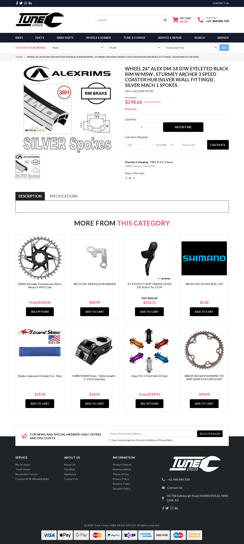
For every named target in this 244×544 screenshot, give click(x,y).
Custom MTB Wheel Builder (32, 479)
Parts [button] (39, 37)
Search (199, 37)
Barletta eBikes (122, 469)
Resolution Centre (26, 474)
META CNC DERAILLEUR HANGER (95, 284)
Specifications (63, 196)
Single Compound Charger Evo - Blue (40, 375)
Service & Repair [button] (170, 37)
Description (30, 196)
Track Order (22, 469)
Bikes (19, 37)
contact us (221, 3)
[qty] (136, 145)
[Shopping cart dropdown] (182, 19)
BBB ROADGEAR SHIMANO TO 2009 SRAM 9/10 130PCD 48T (204, 377)
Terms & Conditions (146, 440)
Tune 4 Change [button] (134, 37)
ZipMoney (70, 474)
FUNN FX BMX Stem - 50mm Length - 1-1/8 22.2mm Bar (94, 377)
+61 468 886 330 (217, 21)
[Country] (163, 145)
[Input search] (129, 19)
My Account (22, 464)
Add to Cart (94, 311)
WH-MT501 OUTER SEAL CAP (204, 284)
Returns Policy (121, 483)
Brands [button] (223, 37)
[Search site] (165, 19)
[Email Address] (152, 433)
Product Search (122, 464)
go (224, 47)
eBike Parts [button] (65, 37)
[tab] (30, 196)
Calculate (218, 144)
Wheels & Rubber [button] (98, 37)
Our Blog (69, 469)
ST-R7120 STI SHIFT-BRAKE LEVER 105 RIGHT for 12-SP (149, 285)
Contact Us (71, 479)
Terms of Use (121, 474)
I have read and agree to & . (140, 440)
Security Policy (121, 488)
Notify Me (183, 127)
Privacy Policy (165, 440)
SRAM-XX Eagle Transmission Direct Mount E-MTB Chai (40, 285)
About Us (70, 464)
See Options (40, 311)
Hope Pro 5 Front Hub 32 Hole (149, 375)
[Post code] (191, 145)
